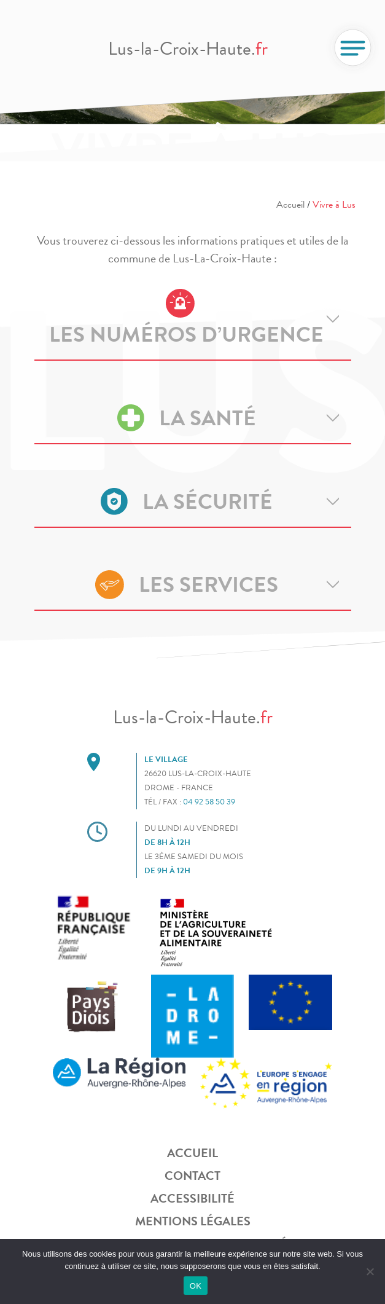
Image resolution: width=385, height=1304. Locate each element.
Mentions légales (193, 1221)
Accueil (290, 204)
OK (195, 1285)
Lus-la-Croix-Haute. (188, 48)
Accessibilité (192, 1198)
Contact (192, 1175)
